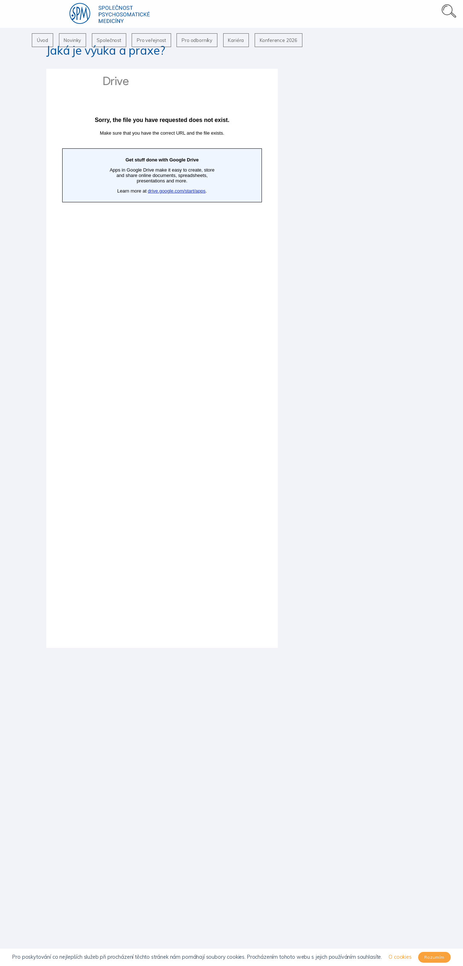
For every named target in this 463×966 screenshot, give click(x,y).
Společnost (112, 40)
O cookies (400, 957)
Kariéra (244, 40)
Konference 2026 (288, 40)
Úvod (43, 40)
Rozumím (434, 957)
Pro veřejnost (156, 40)
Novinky (74, 40)
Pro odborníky (203, 40)
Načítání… (162, 358)
